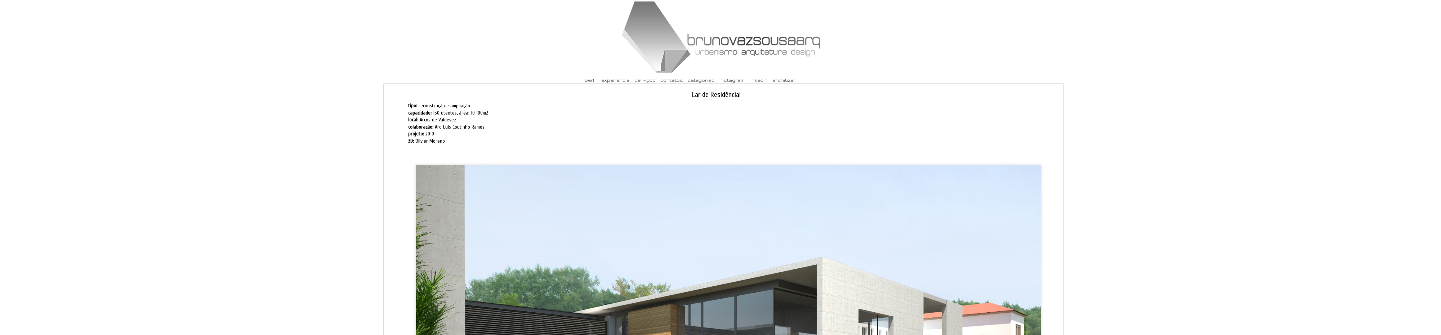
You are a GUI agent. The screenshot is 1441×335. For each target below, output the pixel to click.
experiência (615, 80)
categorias (701, 80)
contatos (671, 80)
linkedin (758, 80)
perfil (591, 80)
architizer (783, 80)
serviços (645, 80)
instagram (732, 80)
